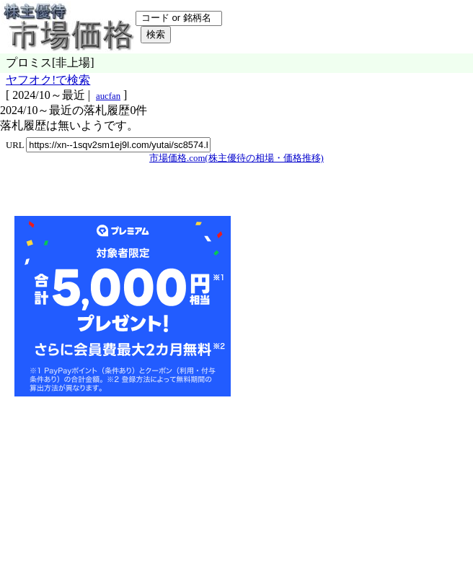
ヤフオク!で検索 (48, 80)
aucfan (108, 96)
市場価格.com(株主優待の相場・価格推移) (236, 158)
